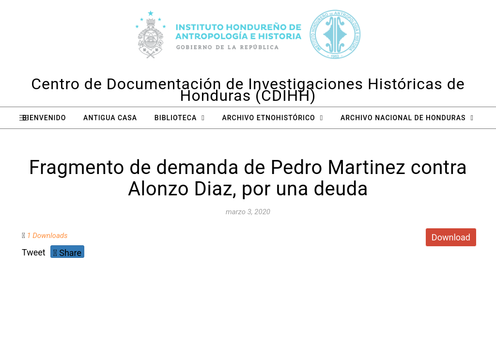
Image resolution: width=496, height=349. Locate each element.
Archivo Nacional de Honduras (403, 118)
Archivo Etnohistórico (268, 118)
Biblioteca (176, 118)
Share (67, 253)
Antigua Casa (110, 118)
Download (451, 237)
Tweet (34, 252)
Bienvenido (44, 118)
